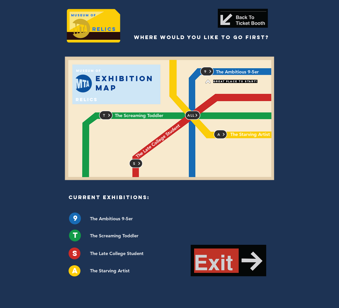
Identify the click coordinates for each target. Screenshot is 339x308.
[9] (207, 71)
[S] (136, 163)
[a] (220, 134)
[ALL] (192, 115)
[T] (106, 115)
